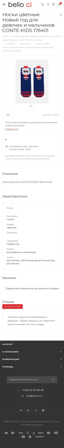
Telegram (21, 410)
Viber (36, 410)
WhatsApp (43, 410)
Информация (10, 359)
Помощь (7, 367)
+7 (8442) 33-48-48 (33, 390)
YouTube (28, 410)
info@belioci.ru (34, 395)
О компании (10, 352)
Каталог (7, 344)
